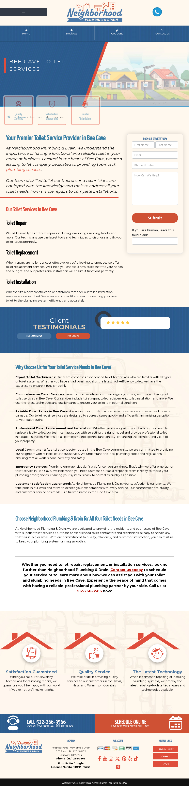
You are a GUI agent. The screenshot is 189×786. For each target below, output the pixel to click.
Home (26, 32)
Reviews (72, 32)
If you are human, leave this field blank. (153, 232)
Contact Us (162, 32)
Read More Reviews (34, 336)
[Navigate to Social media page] (99, 759)
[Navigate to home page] (94, 12)
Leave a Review (73, 336)
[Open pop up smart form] (142, 723)
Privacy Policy (165, 748)
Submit (155, 218)
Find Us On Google (71, 763)
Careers (165, 756)
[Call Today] (157, 12)
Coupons (117, 32)
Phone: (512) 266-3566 (70, 758)
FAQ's (165, 763)
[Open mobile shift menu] (23, 11)
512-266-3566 (89, 591)
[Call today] (47, 723)
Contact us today (126, 570)
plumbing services (23, 169)
